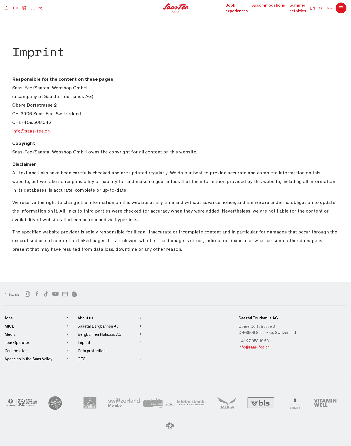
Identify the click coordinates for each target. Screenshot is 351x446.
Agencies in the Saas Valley (37, 359)
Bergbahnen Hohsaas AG (110, 334)
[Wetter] (36, 8)
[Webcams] (15, 8)
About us (110, 318)
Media (37, 334)
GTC (110, 359)
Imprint (110, 342)
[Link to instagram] (27, 294)
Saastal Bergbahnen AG (110, 326)
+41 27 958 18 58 (253, 340)
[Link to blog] (74, 293)
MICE (37, 326)
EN (312, 8)
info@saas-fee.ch (254, 347)
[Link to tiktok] (46, 294)
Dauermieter (37, 351)
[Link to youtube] (55, 294)
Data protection (110, 351)
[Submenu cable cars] (6, 8)
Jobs (37, 318)
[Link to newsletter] (65, 294)
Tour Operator (37, 342)
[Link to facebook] (36, 294)
